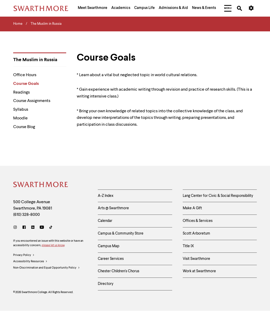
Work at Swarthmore (199, 271)
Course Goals (26, 84)
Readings (21, 92)
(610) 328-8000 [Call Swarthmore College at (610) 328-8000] (26, 215)
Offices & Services (198, 221)
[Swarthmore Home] (41, 185)
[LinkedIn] (33, 227)
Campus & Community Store (120, 233)
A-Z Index (105, 196)
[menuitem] (92, 8)
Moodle (20, 118)
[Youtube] (41, 227)
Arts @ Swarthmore (113, 208)
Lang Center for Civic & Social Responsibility (218, 196)
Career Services (111, 259)
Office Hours (24, 75)
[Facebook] (24, 227)
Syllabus (20, 110)
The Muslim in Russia (35, 59)
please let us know (53, 245)
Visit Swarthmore (196, 259)
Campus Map (108, 246)
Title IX (188, 246)
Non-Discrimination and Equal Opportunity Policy (46, 268)
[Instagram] (16, 227)
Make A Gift (192, 208)
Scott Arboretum (196, 233)
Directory (105, 284)
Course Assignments (31, 101)
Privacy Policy (24, 255)
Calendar (105, 221)
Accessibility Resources (30, 262)
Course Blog (24, 127)
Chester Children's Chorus (118, 271)
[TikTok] (51, 227)
